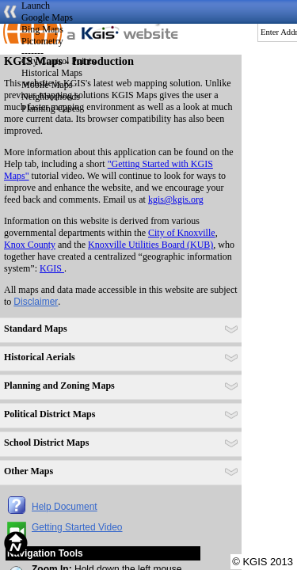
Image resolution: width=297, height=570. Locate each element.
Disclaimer (35, 301)
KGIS (52, 268)
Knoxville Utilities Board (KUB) (150, 244)
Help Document (64, 506)
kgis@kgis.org (176, 199)
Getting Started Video (77, 527)
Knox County (29, 244)
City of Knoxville (181, 232)
